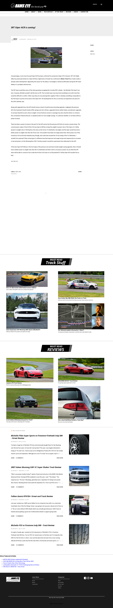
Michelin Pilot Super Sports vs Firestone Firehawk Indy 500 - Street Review (37, 436)
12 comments (20, 545)
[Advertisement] (44, 227)
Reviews (60, 586)
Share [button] (92, 45)
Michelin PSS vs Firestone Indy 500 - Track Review (32, 525)
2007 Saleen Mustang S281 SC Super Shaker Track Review (36, 467)
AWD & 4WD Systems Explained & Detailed (15, 559)
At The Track (61, 584)
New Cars (92, 54)
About (33, 582)
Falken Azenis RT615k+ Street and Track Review (32, 496)
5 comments (19, 516)
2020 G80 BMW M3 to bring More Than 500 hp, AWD (18, 561)
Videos (59, 588)
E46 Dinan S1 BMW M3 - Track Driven (13, 567)
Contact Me (35, 584)
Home (33, 580)
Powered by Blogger (56, 603)
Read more (60, 458)
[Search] (95, 4)
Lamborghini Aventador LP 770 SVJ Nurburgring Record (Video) (21, 565)
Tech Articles (61, 582)
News (59, 580)
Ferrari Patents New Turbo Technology (14, 563)
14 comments (20, 487)
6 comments (19, 458)
